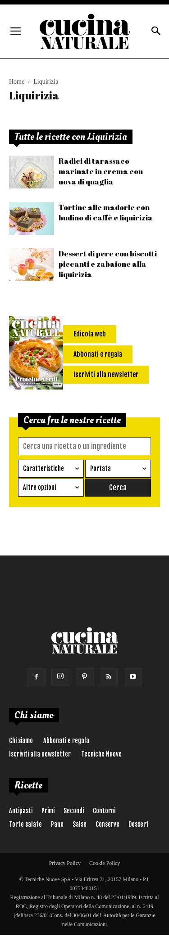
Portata (100, 468)
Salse (80, 824)
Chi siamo (21, 740)
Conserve (107, 824)
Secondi (74, 811)
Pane (57, 824)
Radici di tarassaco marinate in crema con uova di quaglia (101, 171)
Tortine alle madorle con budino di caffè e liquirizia (106, 212)
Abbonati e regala (66, 740)
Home (16, 81)
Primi (48, 811)
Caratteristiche (43, 468)
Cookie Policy (104, 863)
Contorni (104, 811)
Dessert (138, 824)
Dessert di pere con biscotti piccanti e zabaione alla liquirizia (108, 263)
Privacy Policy (65, 863)
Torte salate (25, 824)
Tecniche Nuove (101, 754)
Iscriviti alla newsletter (40, 754)
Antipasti (20, 811)
